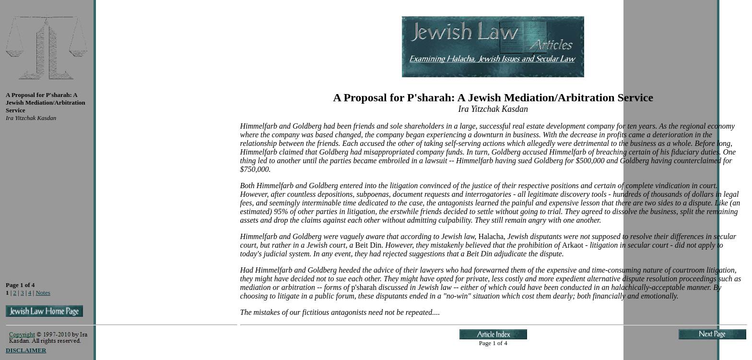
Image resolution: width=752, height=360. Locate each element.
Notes (42, 292)
